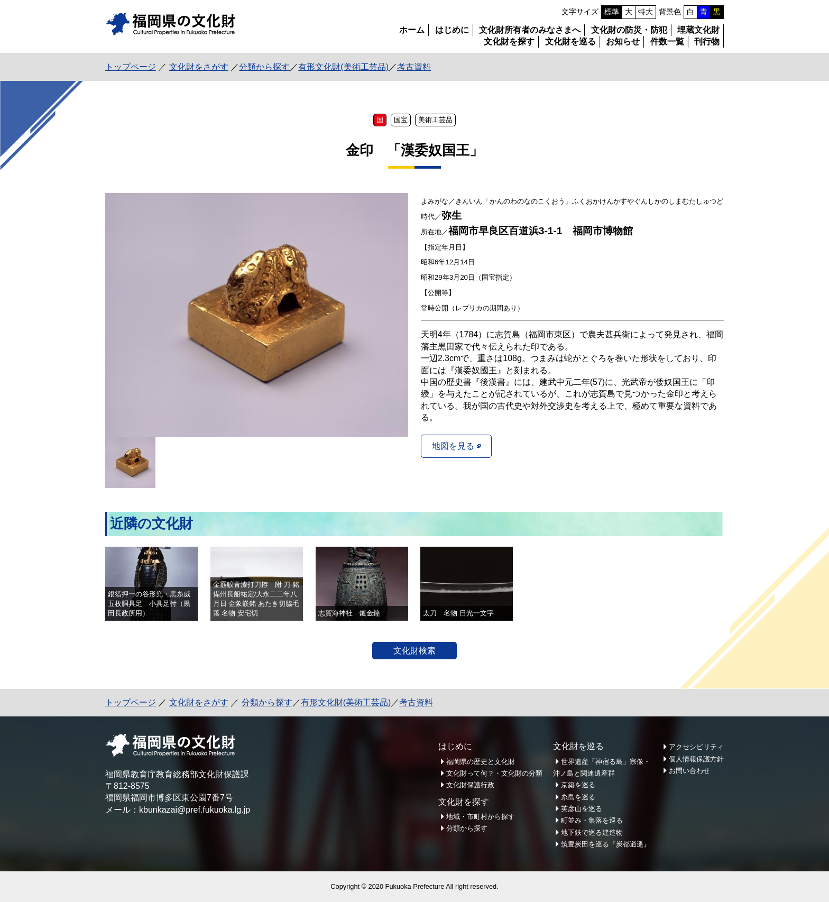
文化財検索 (414, 650)
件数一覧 (667, 41)
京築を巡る (578, 785)
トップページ (130, 66)
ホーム (412, 29)
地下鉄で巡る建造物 (592, 832)
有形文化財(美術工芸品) (343, 66)
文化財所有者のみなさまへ (530, 29)
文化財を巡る (570, 41)
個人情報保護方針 (696, 759)
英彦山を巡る (581, 809)
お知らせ (623, 41)
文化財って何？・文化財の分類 (494, 773)
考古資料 (414, 66)
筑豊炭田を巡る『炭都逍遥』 (605, 844)
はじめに (452, 29)
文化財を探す (509, 41)
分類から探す (264, 66)
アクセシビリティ (696, 747)
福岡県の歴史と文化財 (480, 762)
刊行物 (707, 41)
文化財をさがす (198, 66)
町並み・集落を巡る (592, 820)
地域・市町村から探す (480, 817)
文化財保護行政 (470, 785)
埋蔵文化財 (698, 29)
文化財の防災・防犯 (629, 29)
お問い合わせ (689, 771)
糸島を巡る (578, 797)
